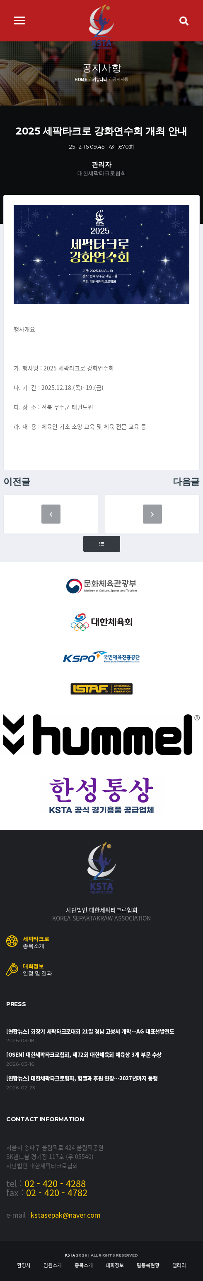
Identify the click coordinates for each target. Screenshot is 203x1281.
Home (81, 79)
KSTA (70, 1255)
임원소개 (53, 1265)
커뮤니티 (99, 79)
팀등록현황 (148, 1265)
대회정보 (115, 1265)
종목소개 (84, 1265)
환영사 (24, 1265)
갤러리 (179, 1265)
